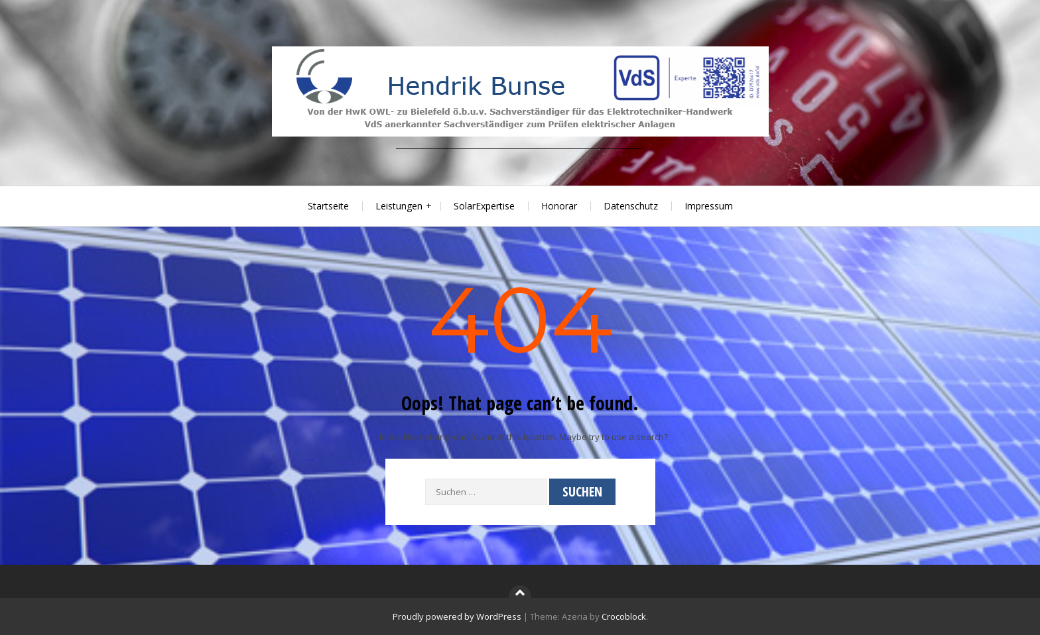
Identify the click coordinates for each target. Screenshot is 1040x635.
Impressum (708, 206)
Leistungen (398, 206)
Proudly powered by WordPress (457, 616)
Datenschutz (631, 206)
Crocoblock (624, 616)
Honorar (559, 206)
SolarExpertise (484, 206)
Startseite (328, 206)
